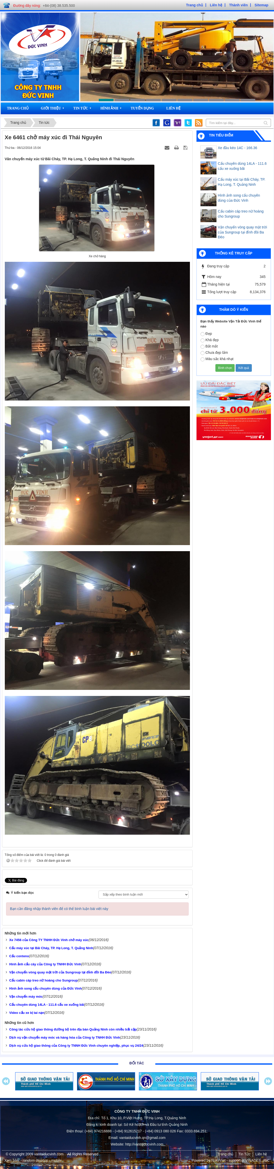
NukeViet (218, 1160)
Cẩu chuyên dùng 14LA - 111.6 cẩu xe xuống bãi (242, 166)
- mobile (55, 1160)
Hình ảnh (109, 108)
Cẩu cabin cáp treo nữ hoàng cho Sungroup (241, 213)
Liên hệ (173, 108)
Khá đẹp (210, 340)
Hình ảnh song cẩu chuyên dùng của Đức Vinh (239, 197)
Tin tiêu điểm (221, 135)
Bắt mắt (209, 346)
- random (28, 1160)
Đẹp (206, 334)
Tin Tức (80, 108)
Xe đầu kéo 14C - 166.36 (237, 148)
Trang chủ (18, 108)
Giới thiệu (51, 108)
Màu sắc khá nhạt (217, 359)
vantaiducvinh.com (49, 1154)
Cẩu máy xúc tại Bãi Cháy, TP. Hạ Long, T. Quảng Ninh (241, 181)
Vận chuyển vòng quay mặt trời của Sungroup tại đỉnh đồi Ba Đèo (242, 232)
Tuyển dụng (142, 108)
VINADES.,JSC (257, 1160)
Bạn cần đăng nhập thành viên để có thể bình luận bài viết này (59, 909)
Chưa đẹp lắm (214, 352)
